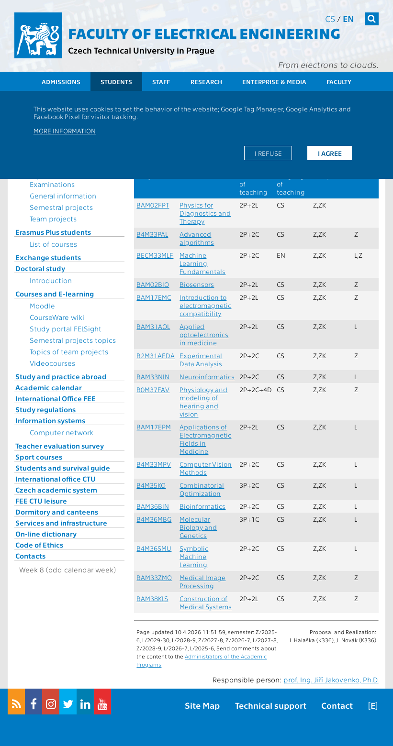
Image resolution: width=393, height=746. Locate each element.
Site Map (202, 705)
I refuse (268, 153)
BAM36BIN (152, 506)
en (348, 18)
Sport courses (38, 456)
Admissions (61, 81)
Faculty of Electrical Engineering (204, 32)
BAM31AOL (153, 326)
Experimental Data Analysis (201, 359)
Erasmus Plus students (53, 232)
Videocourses (52, 363)
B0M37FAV (152, 389)
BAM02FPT (152, 205)
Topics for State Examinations (55, 179)
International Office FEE (55, 398)
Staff (161, 81)
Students (116, 81)
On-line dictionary (46, 533)
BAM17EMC (153, 297)
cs (330, 18)
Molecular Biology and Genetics (198, 527)
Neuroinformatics (207, 377)
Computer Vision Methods (206, 468)
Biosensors (197, 284)
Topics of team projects (69, 351)
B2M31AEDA (155, 355)
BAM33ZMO (154, 577)
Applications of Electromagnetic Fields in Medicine (205, 439)
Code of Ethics (39, 544)
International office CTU (55, 478)
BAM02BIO (152, 284)
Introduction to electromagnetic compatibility (205, 305)
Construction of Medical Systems (206, 602)
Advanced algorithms (197, 238)
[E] (373, 705)
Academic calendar (48, 387)
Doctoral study (40, 268)
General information (63, 195)
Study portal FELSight (65, 328)
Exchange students (48, 257)
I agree (330, 153)
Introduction (51, 280)
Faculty (338, 81)
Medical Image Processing (202, 581)
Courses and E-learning (54, 293)
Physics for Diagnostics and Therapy (205, 213)
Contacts (30, 555)
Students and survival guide (62, 467)
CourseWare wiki (57, 317)
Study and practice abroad (61, 376)
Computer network (61, 432)
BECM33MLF (154, 255)
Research (206, 81)
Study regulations (45, 409)
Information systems (50, 420)
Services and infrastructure (61, 522)
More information (65, 130)
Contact (337, 705)
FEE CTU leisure (41, 500)
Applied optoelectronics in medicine (204, 334)
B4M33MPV (153, 464)
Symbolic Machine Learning (194, 556)
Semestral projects (61, 207)
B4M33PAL (152, 234)
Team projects (53, 218)
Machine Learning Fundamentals (202, 263)
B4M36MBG (153, 519)
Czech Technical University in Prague (141, 50)
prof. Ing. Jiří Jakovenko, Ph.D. (331, 679)
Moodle (42, 305)
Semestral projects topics (73, 340)
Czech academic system (56, 489)
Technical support (270, 705)
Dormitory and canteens (56, 511)
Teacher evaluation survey (59, 445)
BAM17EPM (153, 427)
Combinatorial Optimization (202, 489)
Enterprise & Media (274, 81)
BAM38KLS (152, 598)
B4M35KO (151, 485)
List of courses (53, 244)
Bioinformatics (202, 506)
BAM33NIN (152, 377)
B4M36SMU (153, 548)
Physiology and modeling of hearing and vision (203, 401)
